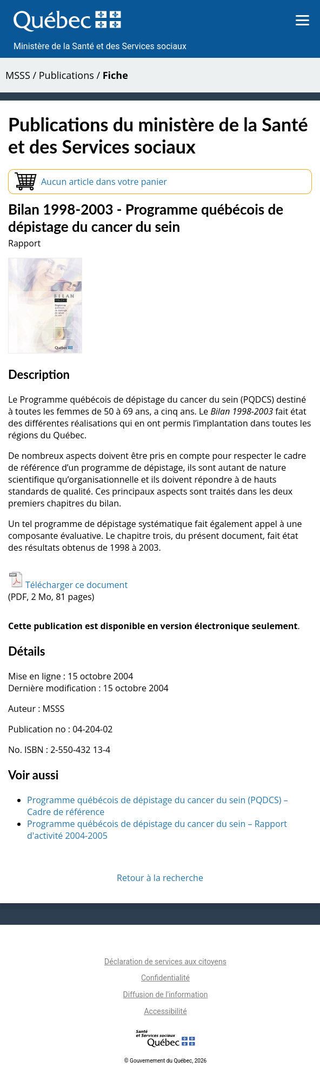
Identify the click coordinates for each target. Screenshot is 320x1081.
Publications (66, 75)
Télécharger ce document (68, 585)
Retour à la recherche (160, 878)
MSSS (17, 75)
